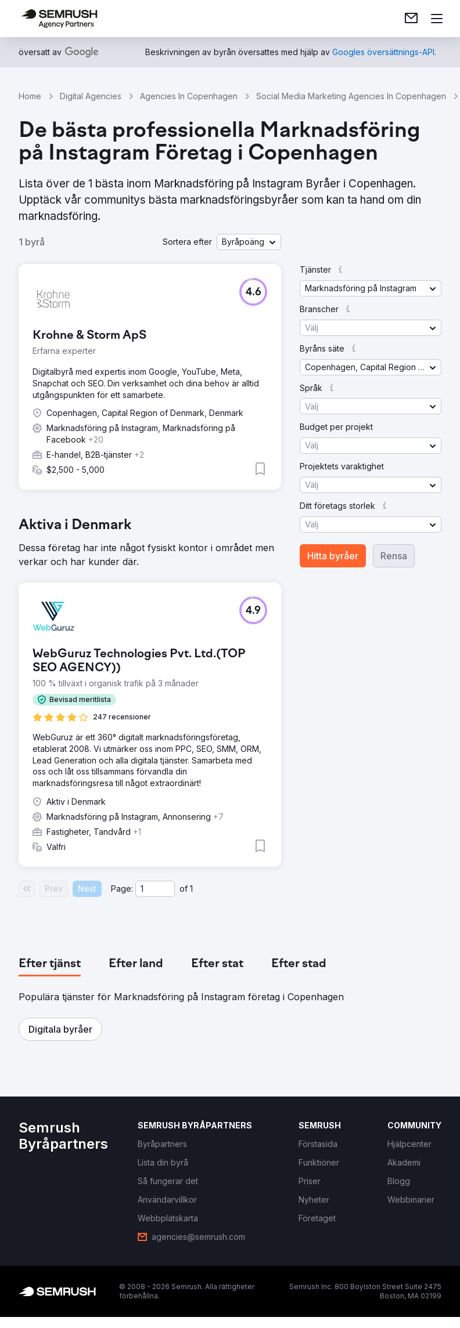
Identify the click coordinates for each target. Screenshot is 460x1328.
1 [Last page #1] (191, 888)
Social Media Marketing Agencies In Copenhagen (351, 96)
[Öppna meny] (437, 18)
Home (30, 96)
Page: (122, 888)
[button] (249, 242)
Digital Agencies (90, 96)
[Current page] (155, 888)
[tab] (50, 964)
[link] (411, 18)
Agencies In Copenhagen (189, 96)
